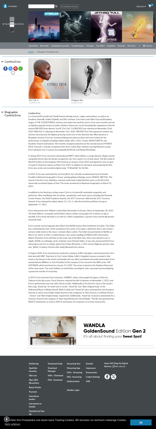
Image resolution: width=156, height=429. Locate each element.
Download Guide (55, 363)
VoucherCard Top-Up (37, 412)
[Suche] (41, 6)
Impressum (91, 368)
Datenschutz (91, 372)
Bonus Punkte (35, 387)
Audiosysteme (73, 381)
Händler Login (73, 390)
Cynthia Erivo (34, 102)
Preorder (121, 46)
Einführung (34, 363)
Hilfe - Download (55, 375)
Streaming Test (73, 363)
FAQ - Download (55, 380)
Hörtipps (90, 46)
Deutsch (141, 6)
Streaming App (73, 368)
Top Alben (100, 46)
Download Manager (52, 369)
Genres (147, 46)
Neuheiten (33, 46)
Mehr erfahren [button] (12, 424)
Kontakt (89, 363)
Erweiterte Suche (69, 6)
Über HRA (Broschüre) (34, 381)
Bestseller (44, 46)
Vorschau (131, 46)
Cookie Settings (93, 377)
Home (31, 52)
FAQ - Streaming (74, 377)
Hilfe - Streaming (74, 372)
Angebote (111, 46)
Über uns (33, 375)
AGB (88, 381)
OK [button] (141, 422)
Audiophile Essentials (60, 46)
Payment (33, 392)
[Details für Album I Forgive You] (91, 78)
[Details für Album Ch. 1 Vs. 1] (48, 78)
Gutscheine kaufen (34, 397)
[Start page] (13, 25)
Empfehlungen (78, 46)
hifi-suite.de (119, 366)
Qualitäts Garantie (33, 369)
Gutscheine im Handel (35, 405)
